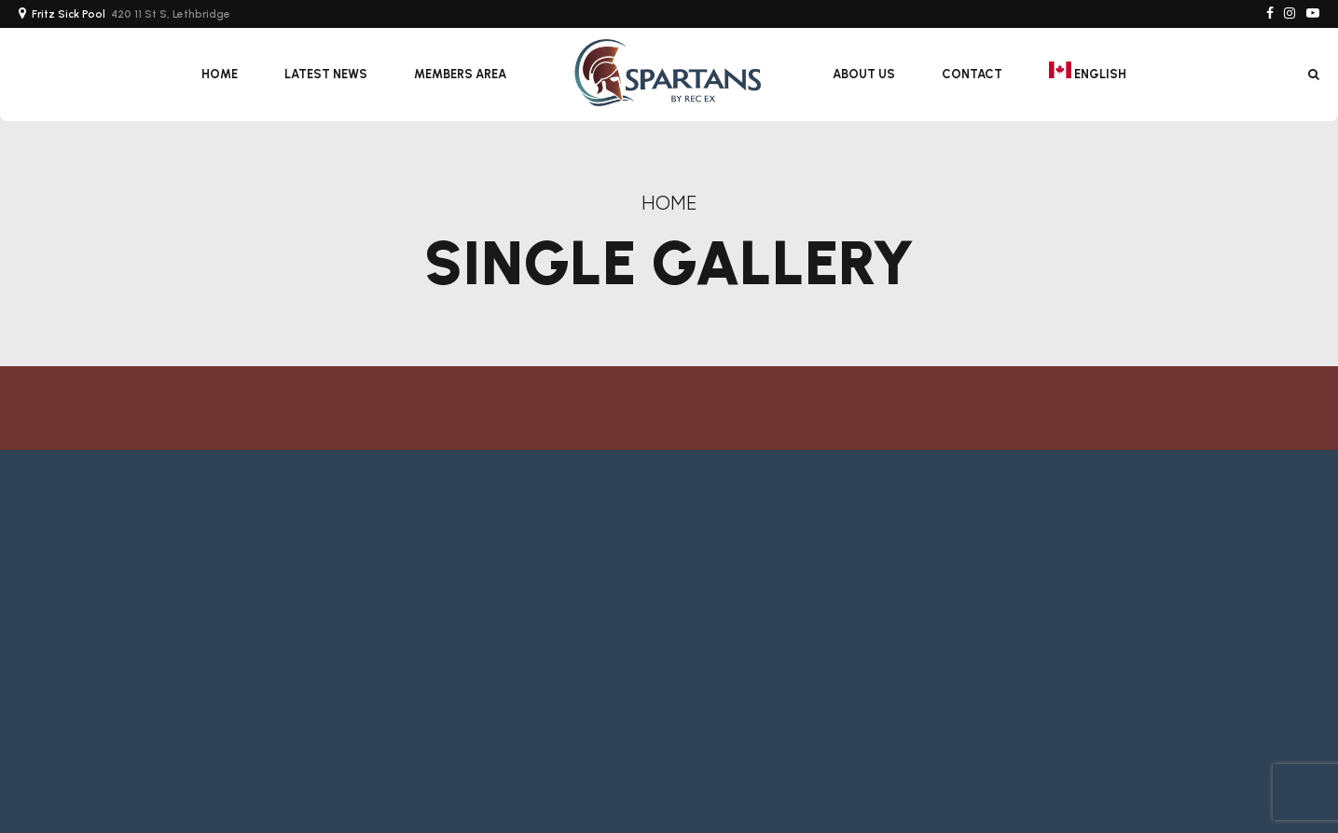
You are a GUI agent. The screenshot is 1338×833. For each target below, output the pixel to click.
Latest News (325, 74)
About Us (864, 74)
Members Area (460, 74)
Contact (972, 74)
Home (219, 74)
